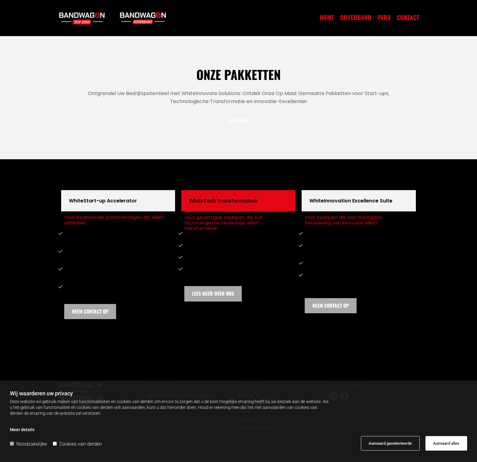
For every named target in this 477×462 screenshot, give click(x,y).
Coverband (355, 18)
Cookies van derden (77, 444)
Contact (408, 18)
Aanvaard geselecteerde (390, 443)
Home (327, 18)
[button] (238, 120)
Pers (384, 18)
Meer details (22, 429)
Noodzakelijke (28, 444)
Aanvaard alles (446, 443)
